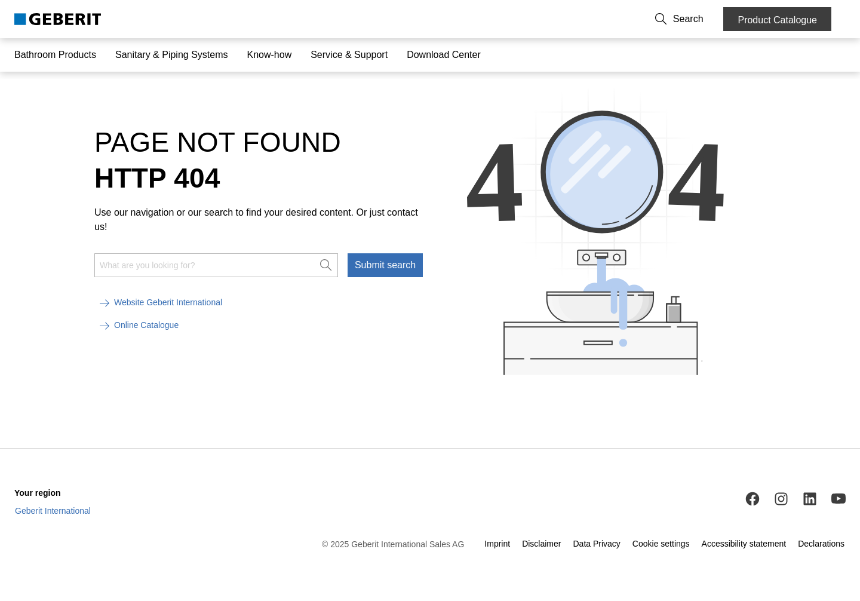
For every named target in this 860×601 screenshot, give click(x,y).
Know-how (269, 55)
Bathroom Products (55, 55)
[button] (697, 19)
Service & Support (349, 55)
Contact (569, 19)
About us (611, 19)
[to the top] (826, 415)
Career (653, 19)
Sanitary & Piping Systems (171, 55)
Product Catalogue (777, 20)
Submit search (385, 262)
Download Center (444, 55)
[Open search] (697, 19)
